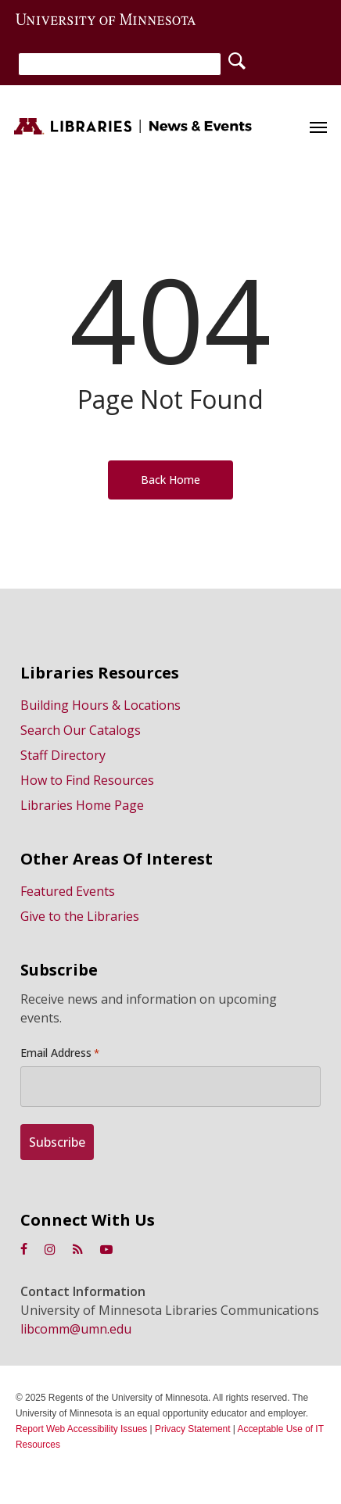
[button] (318, 126)
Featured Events (67, 891)
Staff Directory (63, 755)
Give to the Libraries (79, 916)
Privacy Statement (192, 1428)
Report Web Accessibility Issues (81, 1428)
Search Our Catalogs (80, 730)
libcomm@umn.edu (75, 1328)
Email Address (59, 1053)
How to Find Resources (87, 780)
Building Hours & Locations (100, 705)
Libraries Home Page (82, 805)
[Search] (119, 64)
